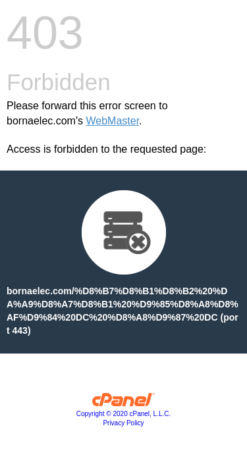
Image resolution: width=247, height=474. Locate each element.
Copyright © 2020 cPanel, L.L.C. (123, 413)
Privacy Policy (123, 423)
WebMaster (112, 120)
